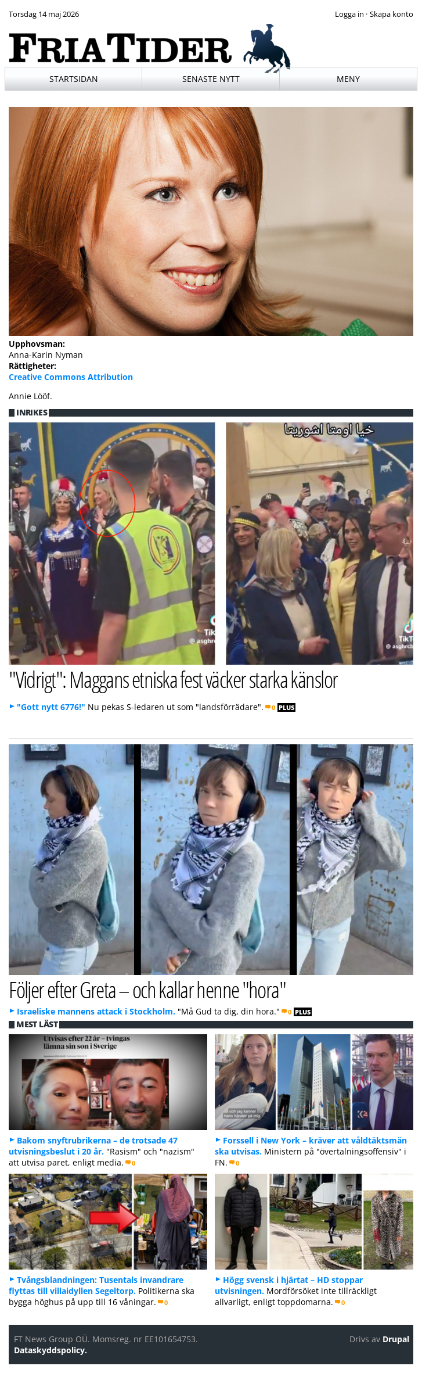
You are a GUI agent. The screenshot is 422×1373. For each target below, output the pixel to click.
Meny (348, 78)
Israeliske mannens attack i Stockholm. (96, 1011)
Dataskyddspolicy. (50, 1350)
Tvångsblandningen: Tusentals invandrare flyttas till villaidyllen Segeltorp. (96, 1285)
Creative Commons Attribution (71, 376)
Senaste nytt (211, 78)
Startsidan (73, 78)
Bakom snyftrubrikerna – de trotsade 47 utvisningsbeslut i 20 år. (93, 1146)
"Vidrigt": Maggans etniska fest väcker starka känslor (173, 679)
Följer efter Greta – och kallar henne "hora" (147, 989)
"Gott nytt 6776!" (51, 706)
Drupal (396, 1339)
